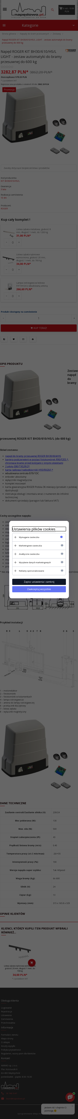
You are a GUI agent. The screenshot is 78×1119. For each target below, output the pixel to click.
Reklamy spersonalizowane (31, 570)
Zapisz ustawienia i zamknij (39, 581)
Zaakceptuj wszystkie (39, 589)
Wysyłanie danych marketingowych (35, 562)
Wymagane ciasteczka (29, 537)
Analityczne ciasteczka (29, 554)
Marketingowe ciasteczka (30, 545)
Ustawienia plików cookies (33, 529)
